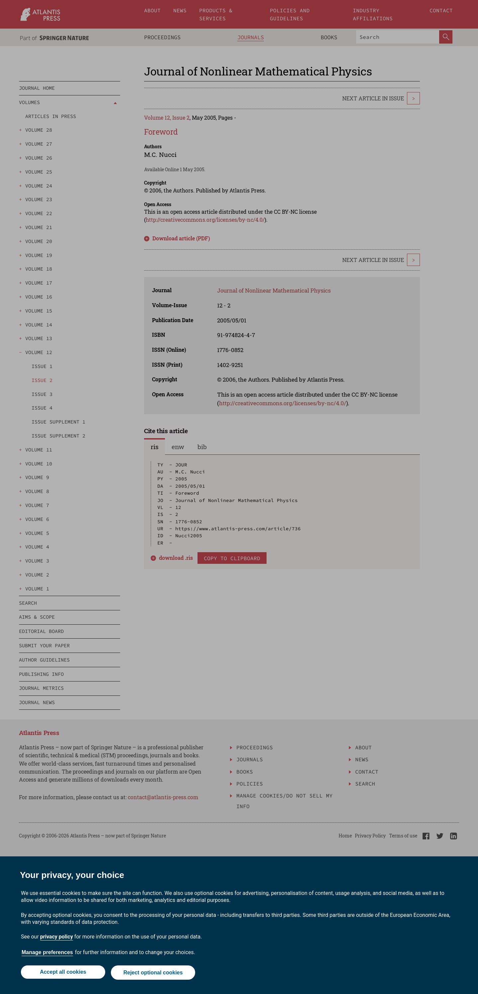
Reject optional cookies (153, 973)
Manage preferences (47, 953)
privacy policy (56, 938)
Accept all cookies (62, 973)
